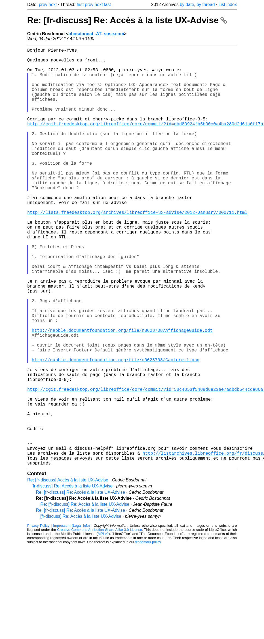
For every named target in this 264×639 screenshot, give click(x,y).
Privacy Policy (38, 618)
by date (187, 4)
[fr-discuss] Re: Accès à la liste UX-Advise (72, 578)
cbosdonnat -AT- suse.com (96, 33)
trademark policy (148, 635)
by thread (206, 4)
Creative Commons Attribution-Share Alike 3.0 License (99, 622)
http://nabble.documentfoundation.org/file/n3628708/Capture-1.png (115, 430)
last (107, 4)
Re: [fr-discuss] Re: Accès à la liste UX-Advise (127, 20)
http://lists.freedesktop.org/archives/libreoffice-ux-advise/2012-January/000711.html (137, 249)
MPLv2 (103, 627)
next (53, 4)
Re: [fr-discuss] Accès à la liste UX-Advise (67, 572)
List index (227, 4)
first (80, 4)
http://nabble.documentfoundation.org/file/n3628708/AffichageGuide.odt (122, 393)
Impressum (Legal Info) (71, 618)
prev (43, 4)
